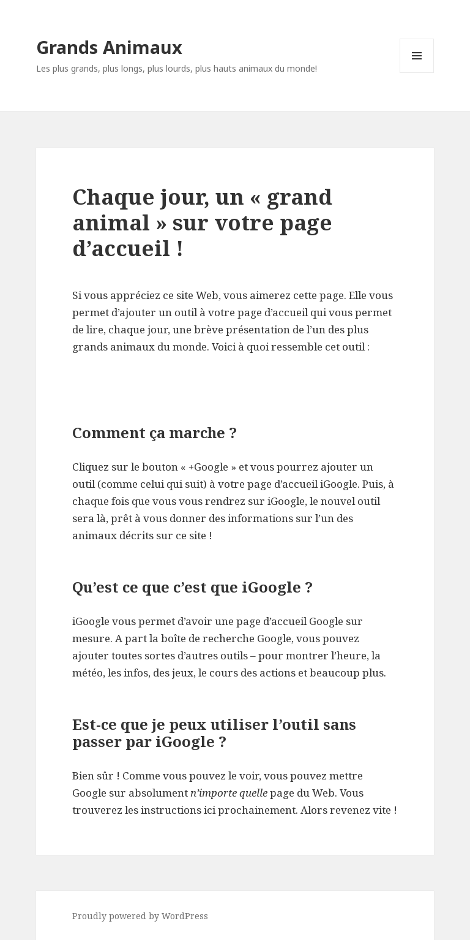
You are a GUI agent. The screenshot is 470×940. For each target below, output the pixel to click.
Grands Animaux (109, 47)
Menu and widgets (417, 72)
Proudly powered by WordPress (140, 916)
